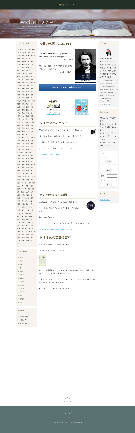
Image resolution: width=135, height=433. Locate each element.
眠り (27, 195)
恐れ (18, 70)
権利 (23, 110)
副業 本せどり (105, 200)
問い (27, 186)
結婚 (32, 104)
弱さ (18, 234)
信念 (27, 149)
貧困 (23, 207)
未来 (18, 222)
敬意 (24, 101)
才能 (18, 122)
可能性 (19, 85)
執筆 (18, 131)
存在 (18, 167)
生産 (27, 155)
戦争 (18, 164)
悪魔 (29, 49)
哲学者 (22, 281)
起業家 (22, 278)
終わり (25, 73)
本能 (30, 216)
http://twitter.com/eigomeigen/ (50, 154)
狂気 (18, 98)
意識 (23, 55)
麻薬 (23, 219)
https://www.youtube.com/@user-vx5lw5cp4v (56, 229)
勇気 (18, 231)
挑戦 (32, 180)
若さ (32, 240)
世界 (18, 161)
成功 (23, 155)
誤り (24, 52)
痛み (18, 58)
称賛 (18, 143)
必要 (30, 201)
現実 (32, 107)
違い (29, 177)
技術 (23, 92)
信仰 (32, 146)
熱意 (23, 195)
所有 (23, 146)
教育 (32, 95)
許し (26, 231)
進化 (27, 146)
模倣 (27, 225)
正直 (27, 140)
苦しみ (19, 101)
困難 (32, 119)
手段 (23, 134)
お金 (23, 67)
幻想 (18, 110)
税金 (18, 155)
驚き (23, 70)
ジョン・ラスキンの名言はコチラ (67, 87)
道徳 (32, 186)
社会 (18, 134)
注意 (27, 180)
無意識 (24, 222)
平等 (18, 207)
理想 (18, 237)
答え (23, 116)
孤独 (27, 116)
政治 (32, 155)
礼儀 (18, 240)
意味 (23, 58)
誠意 (21, 152)
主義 (18, 140)
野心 (29, 228)
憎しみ (22, 192)
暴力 (30, 213)
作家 (21, 261)
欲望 (30, 231)
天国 (18, 186)
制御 (30, 152)
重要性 (33, 137)
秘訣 (26, 201)
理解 (27, 234)
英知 (27, 64)
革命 (18, 79)
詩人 (21, 268)
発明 (32, 198)
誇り (18, 216)
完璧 (23, 89)
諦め (21, 49)
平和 (32, 210)
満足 (27, 219)
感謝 (32, 85)
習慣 (32, 134)
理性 (32, 234)
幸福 (27, 113)
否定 (18, 204)
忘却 (26, 213)
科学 (30, 76)
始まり (27, 198)
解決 (18, 76)
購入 (23, 113)
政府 (32, 158)
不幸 (30, 207)
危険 (18, 92)
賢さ (27, 79)
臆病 (27, 67)
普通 (18, 210)
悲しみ (33, 82)
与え (33, 49)
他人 (32, 171)
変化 (18, 213)
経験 (29, 101)
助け (23, 171)
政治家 (22, 257)
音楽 (30, 73)
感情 (18, 89)
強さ (26, 183)
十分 (27, 137)
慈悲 (27, 131)
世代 (27, 161)
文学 (23, 210)
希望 (32, 92)
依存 (27, 55)
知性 (23, 180)
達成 (27, 171)
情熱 (27, 143)
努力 (29, 189)
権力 (27, 110)
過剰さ (33, 79)
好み (23, 119)
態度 (32, 167)
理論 (27, 237)
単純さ (19, 177)
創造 (27, 164)
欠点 (23, 107)
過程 (27, 82)
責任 (23, 161)
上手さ (24, 61)
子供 (18, 119)
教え (32, 67)
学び (18, 219)
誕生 (24, 177)
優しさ (24, 228)
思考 (23, 125)
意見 (18, 55)
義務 (18, 95)
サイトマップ (67, 413)
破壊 (18, 198)
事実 (18, 128)
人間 (27, 192)
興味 (23, 98)
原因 (27, 107)
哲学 (33, 183)
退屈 (23, 167)
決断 (18, 107)
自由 (27, 134)
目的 (18, 225)
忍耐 (32, 192)
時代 (27, 128)
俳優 (21, 302)
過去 (23, 79)
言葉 (32, 116)
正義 (26, 152)
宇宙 (18, 61)
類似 (32, 237)
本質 (26, 216)
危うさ (19, 52)
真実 (18, 149)
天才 (23, 186)
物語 (23, 225)
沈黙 (18, 183)
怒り (33, 52)
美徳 (23, 204)
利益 (23, 234)
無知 (29, 222)
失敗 (32, 128)
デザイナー (23, 292)
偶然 (27, 98)
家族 (18, 82)
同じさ (28, 70)
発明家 (22, 285)
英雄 (32, 64)
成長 (27, 158)
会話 (23, 76)
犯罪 (18, 201)
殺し (27, 119)
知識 (18, 180)
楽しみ (19, 173)
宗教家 (22, 288)
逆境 (23, 95)
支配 (23, 131)
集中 (23, 137)
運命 (32, 61)
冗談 (23, 143)
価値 (23, 82)
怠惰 (27, 167)
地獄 (27, 125)
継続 (23, 104)
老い (18, 67)
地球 (33, 177)
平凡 (27, 210)
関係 (27, 85)
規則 (27, 92)
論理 (27, 240)
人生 (23, 149)
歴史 (23, 240)
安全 (29, 52)
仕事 (32, 125)
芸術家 (22, 274)
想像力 (33, 164)
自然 (23, 128)
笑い (18, 243)
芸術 (18, 104)
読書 (18, 189)
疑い (30, 58)
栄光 (23, 64)
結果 (27, 104)
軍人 (21, 295)
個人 (18, 116)
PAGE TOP (67, 401)
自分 (32, 131)
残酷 (26, 122)
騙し (27, 173)
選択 (23, 164)
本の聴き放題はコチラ (82, 114)
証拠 (32, 140)
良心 (23, 237)
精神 (18, 158)
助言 (18, 146)
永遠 (18, 64)
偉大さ (33, 55)
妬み (18, 195)
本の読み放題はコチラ (53, 114)
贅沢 (23, 158)
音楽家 (22, 299)
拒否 (27, 95)
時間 (18, 125)
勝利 (32, 143)
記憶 (27, 89)
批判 (27, 204)
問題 (32, 225)
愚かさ (19, 73)
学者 (21, 264)
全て (32, 149)
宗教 (18, 137)
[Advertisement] (67, 174)
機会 (32, 89)
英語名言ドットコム (67, 5)
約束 (18, 228)
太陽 (18, 171)
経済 (33, 101)
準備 (23, 140)
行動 (18, 113)
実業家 (22, 271)
